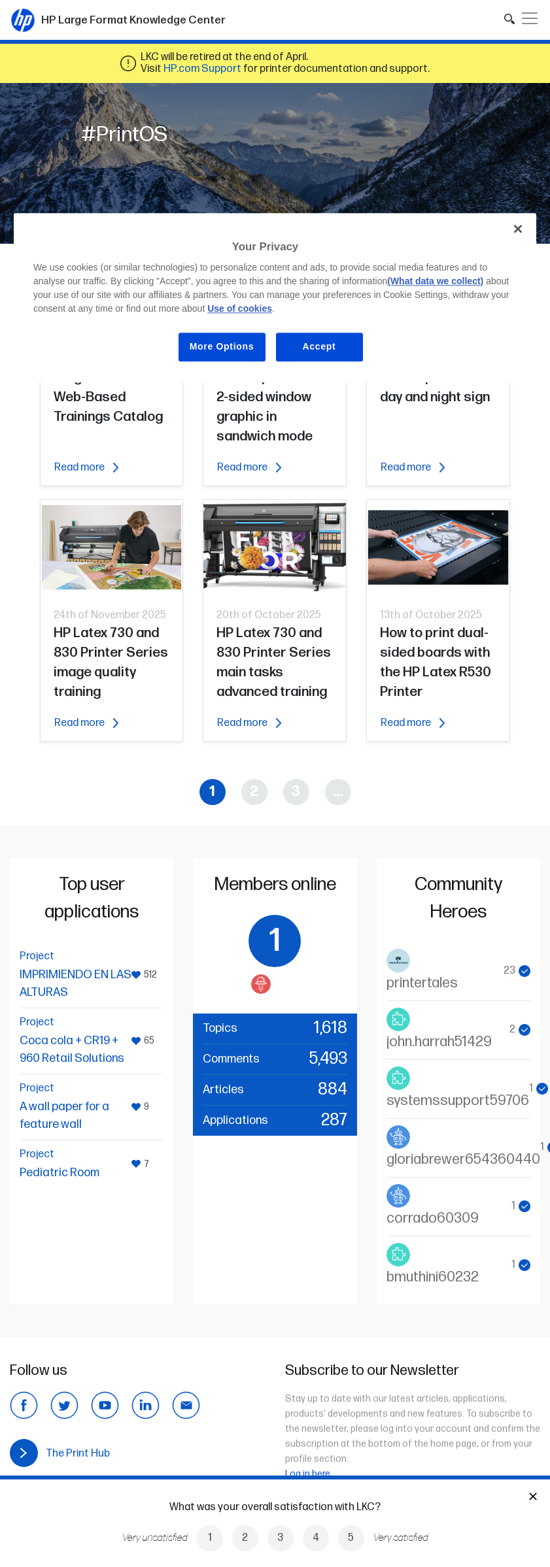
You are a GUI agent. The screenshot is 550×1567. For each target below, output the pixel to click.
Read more (86, 467)
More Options (222, 347)
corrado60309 (433, 1218)
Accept (319, 347)
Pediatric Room (59, 1172)
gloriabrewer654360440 (463, 1159)
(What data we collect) (435, 281)
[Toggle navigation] (530, 18)
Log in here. (308, 1473)
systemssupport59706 (458, 1101)
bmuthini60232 (433, 1277)
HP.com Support (202, 69)
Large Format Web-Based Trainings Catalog (108, 397)
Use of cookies (239, 309)
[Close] (518, 228)
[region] (275, 297)
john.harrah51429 (439, 1042)
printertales (422, 983)
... (338, 791)
